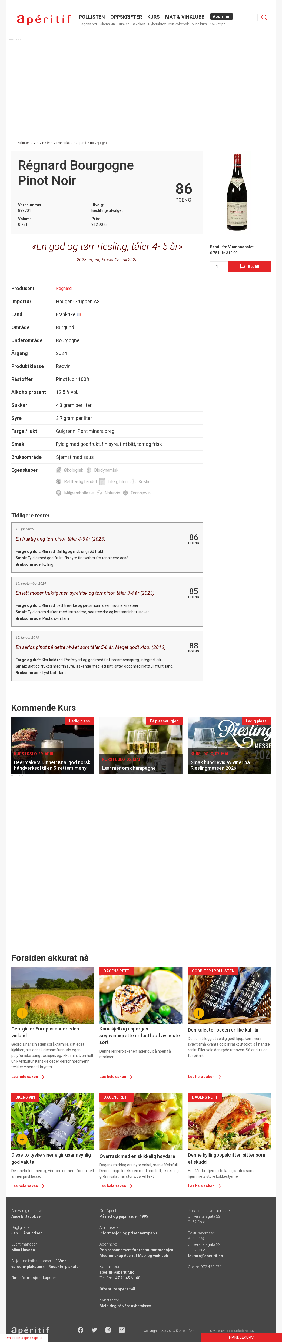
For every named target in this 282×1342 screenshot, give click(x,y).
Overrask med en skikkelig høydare (137, 1156)
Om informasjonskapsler (33, 1278)
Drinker (123, 24)
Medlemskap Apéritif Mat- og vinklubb (133, 1255)
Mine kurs (199, 24)
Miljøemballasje (79, 493)
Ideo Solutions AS (239, 1331)
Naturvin (112, 493)
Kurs (153, 17)
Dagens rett (88, 24)
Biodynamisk (106, 470)
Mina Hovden (23, 1250)
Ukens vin (107, 24)
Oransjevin (141, 493)
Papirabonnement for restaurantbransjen (136, 1250)
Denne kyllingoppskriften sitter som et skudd (226, 1158)
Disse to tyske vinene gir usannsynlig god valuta (51, 1158)
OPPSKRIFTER (126, 17)
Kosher (145, 481)
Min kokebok (178, 24)
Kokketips (217, 24)
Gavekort (138, 24)
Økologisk (73, 470)
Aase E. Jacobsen (27, 1216)
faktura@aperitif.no (205, 1256)
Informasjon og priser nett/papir (128, 1233)
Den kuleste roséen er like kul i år (223, 1030)
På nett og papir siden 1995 (123, 1216)
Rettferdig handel (80, 481)
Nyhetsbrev (157, 24)
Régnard (64, 288)
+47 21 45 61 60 (126, 1278)
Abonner (221, 16)
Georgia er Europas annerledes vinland (45, 1032)
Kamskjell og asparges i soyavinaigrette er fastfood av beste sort (139, 1035)
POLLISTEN (92, 17)
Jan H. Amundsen (26, 1233)
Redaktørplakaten (64, 1266)
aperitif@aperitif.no (117, 1272)
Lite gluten (118, 481)
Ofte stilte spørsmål (117, 1289)
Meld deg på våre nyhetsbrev (125, 1306)
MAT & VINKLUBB (184, 17)
